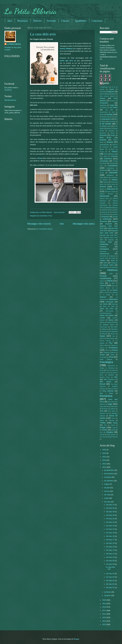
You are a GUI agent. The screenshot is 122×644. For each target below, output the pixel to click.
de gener (107, 595)
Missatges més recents (39, 224)
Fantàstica (104, 249)
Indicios (102, 281)
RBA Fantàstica (109, 379)
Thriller (103, 423)
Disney (105, 182)
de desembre (109, 470)
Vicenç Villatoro (66, 49)
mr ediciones (113, 331)
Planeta (115, 350)
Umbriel (104, 430)
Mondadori (114, 329)
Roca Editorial (107, 391)
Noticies (37, 20)
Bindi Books (105, 137)
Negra (102, 336)
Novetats (51, 20)
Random (111, 375)
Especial (109, 224)
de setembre (109, 481)
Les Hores (104, 304)
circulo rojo (103, 151)
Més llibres (114, 327)
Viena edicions (111, 434)
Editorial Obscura (112, 207)
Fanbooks (104, 244)
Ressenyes (22, 20)
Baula (112, 133)
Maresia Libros (108, 324)
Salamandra (114, 406)
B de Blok (112, 121)
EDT (116, 210)
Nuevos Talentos (105, 340)
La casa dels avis (43, 34)
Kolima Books (105, 288)
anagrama (103, 105)
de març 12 (110, 550)
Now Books (110, 338)
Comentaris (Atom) (45, 229)
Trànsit (113, 425)
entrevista (107, 219)
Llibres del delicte (107, 315)
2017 (104, 610)
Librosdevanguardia (105, 313)
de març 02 (110, 584)
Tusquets (115, 427)
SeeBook (113, 408)
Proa (40, 158)
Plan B (107, 350)
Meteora (105, 329)
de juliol (107, 488)
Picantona (113, 348)
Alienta (114, 94)
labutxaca (113, 299)
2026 (104, 450)
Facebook (8, 90)
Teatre (102, 420)
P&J (110, 343)
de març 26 (110, 515)
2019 (104, 603)
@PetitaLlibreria (10, 100)
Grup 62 (114, 260)
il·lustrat (103, 276)
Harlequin (114, 263)
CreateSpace (110, 168)
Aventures (106, 119)
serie (101, 411)
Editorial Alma (104, 198)
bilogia (113, 135)
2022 (104, 464)
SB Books (105, 408)
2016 (104, 614)
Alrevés (102, 98)
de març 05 (110, 573)
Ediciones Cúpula (110, 191)
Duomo (103, 186)
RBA (116, 377)
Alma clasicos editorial (107, 96)
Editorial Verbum (107, 210)
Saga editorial (104, 406)
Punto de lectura (111, 370)
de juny (107, 491)
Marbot (115, 322)
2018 (104, 607)
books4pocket (104, 144)
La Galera (114, 290)
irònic (102, 283)
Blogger (76, 639)
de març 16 (110, 543)
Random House (105, 377)
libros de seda (108, 306)
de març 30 (110, 508)
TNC (105, 425)
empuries (115, 214)
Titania (115, 423)
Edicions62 (104, 196)
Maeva (111, 320)
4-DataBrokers (104, 87)
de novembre (109, 474)
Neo (113, 336)
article (102, 114)
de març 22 (110, 529)
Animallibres (103, 107)
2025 (104, 453)
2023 (104, 460)
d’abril (106, 498)
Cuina (102, 173)
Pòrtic (112, 354)
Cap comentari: (59, 212)
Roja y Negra (106, 393)
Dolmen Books (110, 184)
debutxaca (110, 175)
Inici (9, 20)
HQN (111, 273)
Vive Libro (103, 437)
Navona (113, 333)
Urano (113, 430)
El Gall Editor (106, 214)
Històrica (112, 269)
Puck (101, 370)
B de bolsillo (105, 124)
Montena (104, 331)
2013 (104, 624)
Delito (102, 177)
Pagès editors (104, 345)
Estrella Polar (106, 242)
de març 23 (110, 526)
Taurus (113, 418)
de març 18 (110, 536)
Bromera (115, 144)
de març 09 (110, 561)
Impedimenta (105, 278)
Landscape (109, 302)
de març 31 (110, 505)
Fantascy (103, 247)
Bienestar (103, 135)
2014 (104, 621)
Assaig (109, 114)
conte (101, 165)
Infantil (109, 281)
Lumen (102, 318)
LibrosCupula (109, 311)
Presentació (103, 357)
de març (107, 502)
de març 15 (110, 547)
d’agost (107, 484)
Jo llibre (112, 283)
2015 (104, 617)
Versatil (102, 434)
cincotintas (111, 149)
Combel (115, 161)
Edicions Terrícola (106, 194)
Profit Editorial (106, 359)
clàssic (115, 151)
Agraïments (80, 20)
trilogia (102, 427)
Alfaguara (110, 91)
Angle (112, 105)
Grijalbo (102, 260)
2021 (104, 467)
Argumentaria (104, 112)
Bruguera (105, 147)
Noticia (102, 338)
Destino (105, 179)
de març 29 (110, 512)
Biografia (103, 140)
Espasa (115, 221)
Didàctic (115, 180)
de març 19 (110, 533)
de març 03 (110, 580)
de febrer (107, 592)
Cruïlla (113, 170)
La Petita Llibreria (30, 11)
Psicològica (106, 362)
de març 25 (110, 519)
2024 (104, 457)
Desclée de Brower (112, 177)
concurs (112, 163)
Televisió (111, 420)
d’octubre (107, 477)
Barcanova (103, 133)
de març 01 (110, 587)
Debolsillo (113, 172)
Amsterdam (104, 103)
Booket (110, 142)
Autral (116, 117)
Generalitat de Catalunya (107, 256)
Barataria (111, 130)
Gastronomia (104, 254)
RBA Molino (105, 382)
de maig (107, 495)
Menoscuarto (103, 327)
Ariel (113, 112)
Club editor (103, 156)
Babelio (109, 128)
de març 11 (110, 554)
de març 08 (110, 564)
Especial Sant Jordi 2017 (109, 235)
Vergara (109, 432)
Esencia (103, 221)
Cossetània (113, 165)
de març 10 (110, 557)
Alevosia (102, 91)
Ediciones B (112, 189)
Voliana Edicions (113, 437)
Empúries (105, 217)
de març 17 (110, 540)
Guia (105, 263)
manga (109, 322)
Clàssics (65, 20)
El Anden (115, 212)
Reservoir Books (113, 388)
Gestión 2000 (104, 258)
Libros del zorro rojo (109, 309)
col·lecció (114, 156)
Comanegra (104, 161)
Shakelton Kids (104, 413)
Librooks (115, 304)
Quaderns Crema (105, 372)
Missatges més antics (84, 224)
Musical (104, 333)
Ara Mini (109, 110)
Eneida (115, 216)
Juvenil (103, 285)
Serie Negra (111, 411)
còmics (104, 163)
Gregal (113, 258)
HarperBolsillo (104, 267)
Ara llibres (114, 107)
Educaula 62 (105, 212)
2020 (104, 600)
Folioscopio (103, 251)
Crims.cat (103, 170)
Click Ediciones (109, 154)
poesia (102, 355)
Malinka (102, 322)
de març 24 (110, 522)
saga (110, 404)
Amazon (112, 100)
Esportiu (111, 240)
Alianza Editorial (104, 94)
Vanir (101, 432)
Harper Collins (108, 265)
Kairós (113, 285)
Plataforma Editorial (109, 352)
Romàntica (106, 395)
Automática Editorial (106, 117)
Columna (108, 158)
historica (115, 267)
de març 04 (110, 577)
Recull (102, 384)
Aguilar (111, 89)
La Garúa (106, 292)
